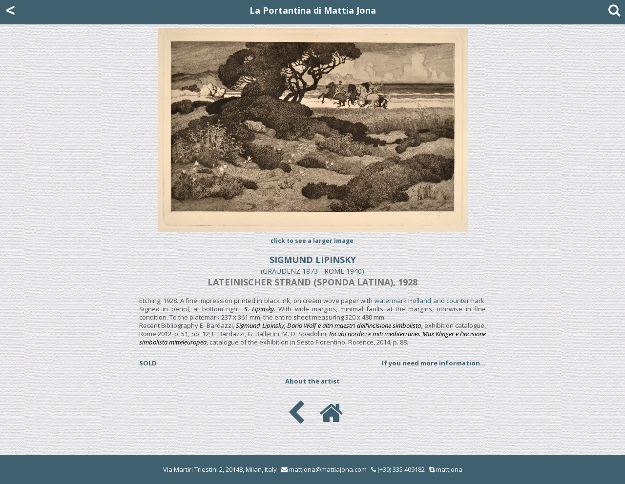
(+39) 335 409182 (398, 469)
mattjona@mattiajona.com (328, 469)
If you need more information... (434, 363)
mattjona (449, 469)
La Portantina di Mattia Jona (313, 10)
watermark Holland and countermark (429, 300)
